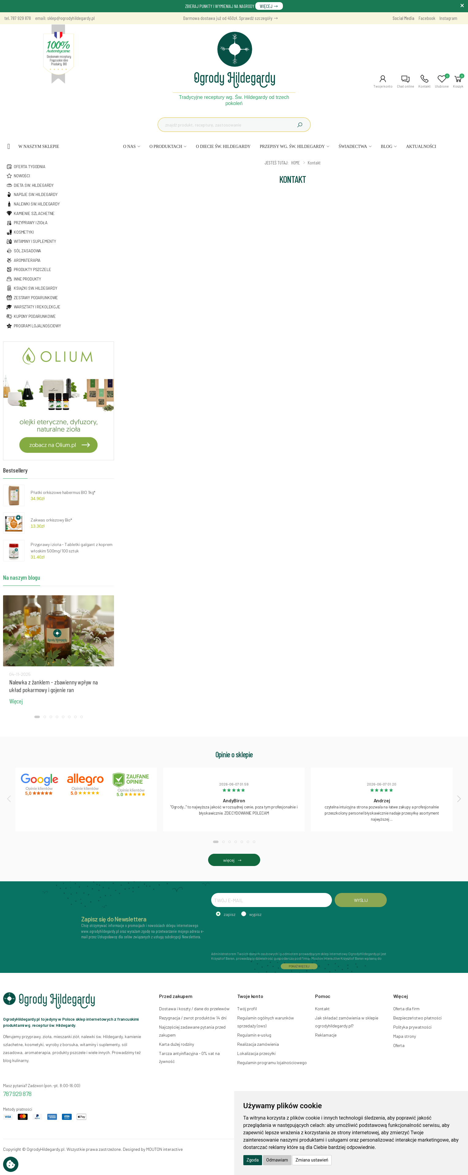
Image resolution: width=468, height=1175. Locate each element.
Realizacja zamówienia (258, 1044)
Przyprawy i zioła (27, 223)
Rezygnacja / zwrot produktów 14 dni (192, 1017)
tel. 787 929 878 (18, 18)
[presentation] (9, 798)
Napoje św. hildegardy (32, 194)
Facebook (427, 18)
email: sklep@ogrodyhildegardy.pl (65, 18)
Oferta (399, 1045)
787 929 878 (17, 1093)
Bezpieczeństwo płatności (417, 1017)
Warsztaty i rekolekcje (33, 307)
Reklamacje (326, 1035)
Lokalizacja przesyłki (256, 1053)
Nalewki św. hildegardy (33, 204)
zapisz (229, 914)
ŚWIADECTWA (353, 146)
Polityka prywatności (412, 1027)
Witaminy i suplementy (31, 241)
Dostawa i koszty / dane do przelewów (194, 1008)
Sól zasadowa (23, 251)
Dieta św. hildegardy (30, 185)
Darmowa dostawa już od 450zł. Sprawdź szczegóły (230, 18)
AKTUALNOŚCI (421, 146)
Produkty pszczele (28, 269)
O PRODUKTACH (166, 146)
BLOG (386, 146)
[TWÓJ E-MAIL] (271, 900)
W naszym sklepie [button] (38, 146)
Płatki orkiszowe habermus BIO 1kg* (63, 492)
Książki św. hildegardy (31, 288)
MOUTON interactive (164, 1149)
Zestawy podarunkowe (32, 298)
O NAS (129, 146)
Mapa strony (404, 1036)
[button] (383, 81)
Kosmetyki (20, 232)
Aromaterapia (23, 260)
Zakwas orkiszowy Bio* (51, 519)
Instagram (448, 18)
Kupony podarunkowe (30, 316)
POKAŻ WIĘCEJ (299, 966)
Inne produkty (23, 279)
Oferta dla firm (406, 1008)
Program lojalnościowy (33, 326)
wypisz (255, 914)
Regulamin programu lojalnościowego (272, 1062)
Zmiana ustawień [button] (311, 1160)
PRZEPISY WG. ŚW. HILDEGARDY (292, 146)
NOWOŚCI (18, 176)
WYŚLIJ (361, 900)
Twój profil (247, 1008)
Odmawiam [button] (277, 1160)
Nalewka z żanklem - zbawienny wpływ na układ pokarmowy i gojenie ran (53, 685)
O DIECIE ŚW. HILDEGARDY (223, 146)
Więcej (16, 701)
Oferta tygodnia (25, 167)
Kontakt (322, 1008)
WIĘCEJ (269, 6)
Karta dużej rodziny (176, 1044)
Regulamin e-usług (254, 1035)
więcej (234, 860)
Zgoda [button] (253, 1160)
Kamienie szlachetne (30, 213)
